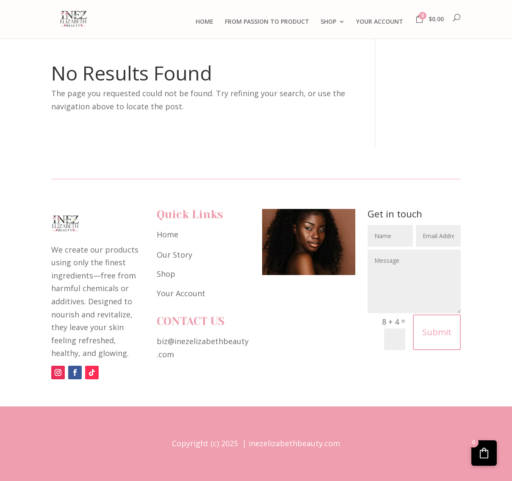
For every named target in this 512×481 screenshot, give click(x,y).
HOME (204, 22)
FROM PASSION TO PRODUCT (267, 22)
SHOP (328, 22)
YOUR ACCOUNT (379, 22)
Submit (436, 332)
